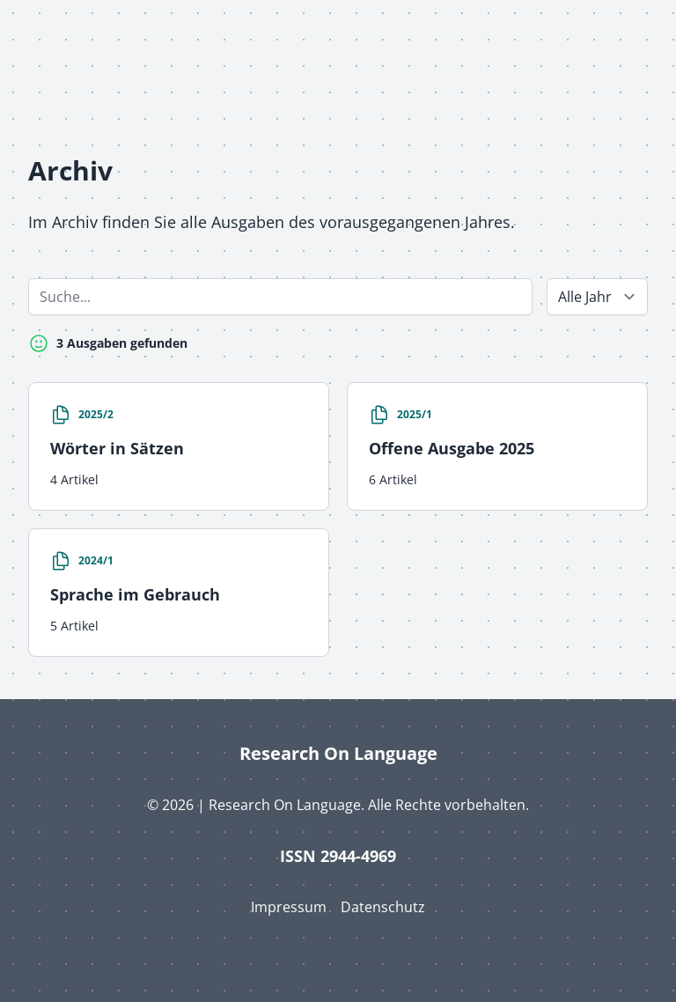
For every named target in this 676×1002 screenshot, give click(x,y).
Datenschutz (383, 907)
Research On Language (338, 753)
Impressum (289, 907)
